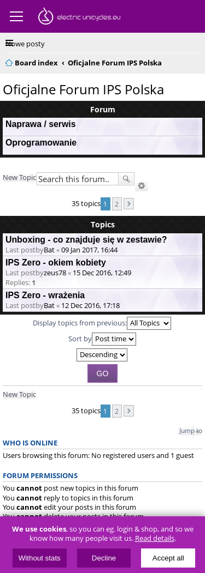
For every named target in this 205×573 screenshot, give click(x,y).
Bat (49, 250)
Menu (16, 16)
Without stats (40, 558)
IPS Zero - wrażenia (45, 295)
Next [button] (129, 203)
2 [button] (117, 204)
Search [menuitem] (195, 61)
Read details (154, 538)
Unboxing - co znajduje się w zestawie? (86, 239)
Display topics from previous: (102, 323)
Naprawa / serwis (40, 124)
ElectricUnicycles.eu (79, 17)
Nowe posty (25, 44)
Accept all (168, 558)
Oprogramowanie (41, 142)
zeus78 (55, 273)
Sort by (102, 339)
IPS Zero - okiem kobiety (55, 262)
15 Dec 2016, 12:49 (102, 273)
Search (126, 178)
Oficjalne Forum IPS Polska (83, 89)
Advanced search (141, 186)
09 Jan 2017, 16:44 (89, 250)
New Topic (19, 177)
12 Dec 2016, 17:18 (90, 305)
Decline (104, 558)
